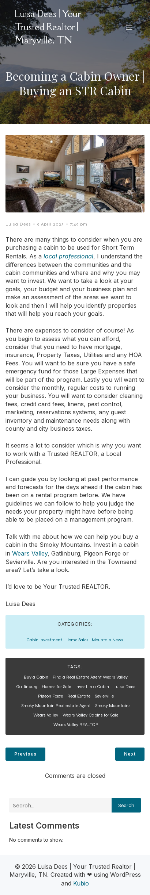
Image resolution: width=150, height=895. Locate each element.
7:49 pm (78, 224)
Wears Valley (30, 553)
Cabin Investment (44, 639)
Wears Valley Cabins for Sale (90, 715)
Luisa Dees (18, 224)
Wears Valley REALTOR (75, 724)
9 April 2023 (50, 224)
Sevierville (104, 696)
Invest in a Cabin (92, 686)
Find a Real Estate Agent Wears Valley (90, 677)
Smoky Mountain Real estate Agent (56, 705)
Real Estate (78, 696)
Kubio (81, 883)
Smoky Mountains (113, 705)
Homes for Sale (56, 686)
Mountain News (107, 639)
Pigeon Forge (50, 696)
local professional (68, 256)
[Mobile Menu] (129, 27)
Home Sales (77, 639)
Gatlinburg (26, 686)
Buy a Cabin (36, 677)
